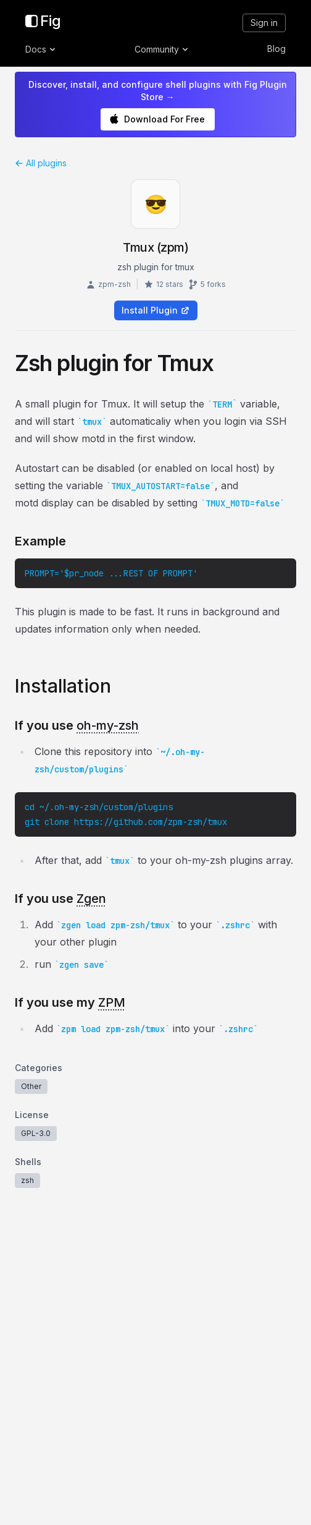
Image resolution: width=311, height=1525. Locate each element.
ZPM (111, 1002)
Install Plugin (156, 310)
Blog (276, 48)
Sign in (264, 22)
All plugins (41, 163)
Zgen (91, 898)
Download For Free (157, 119)
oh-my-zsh (108, 725)
